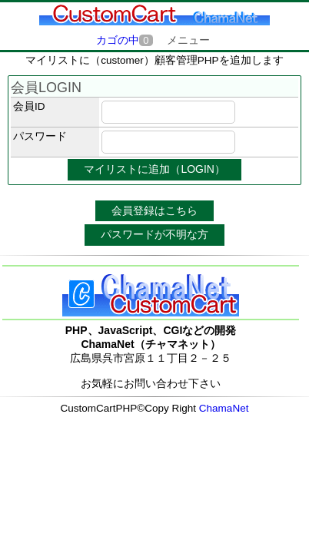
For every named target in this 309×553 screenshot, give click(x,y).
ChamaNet (224, 408)
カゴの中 (124, 40)
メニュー (188, 40)
